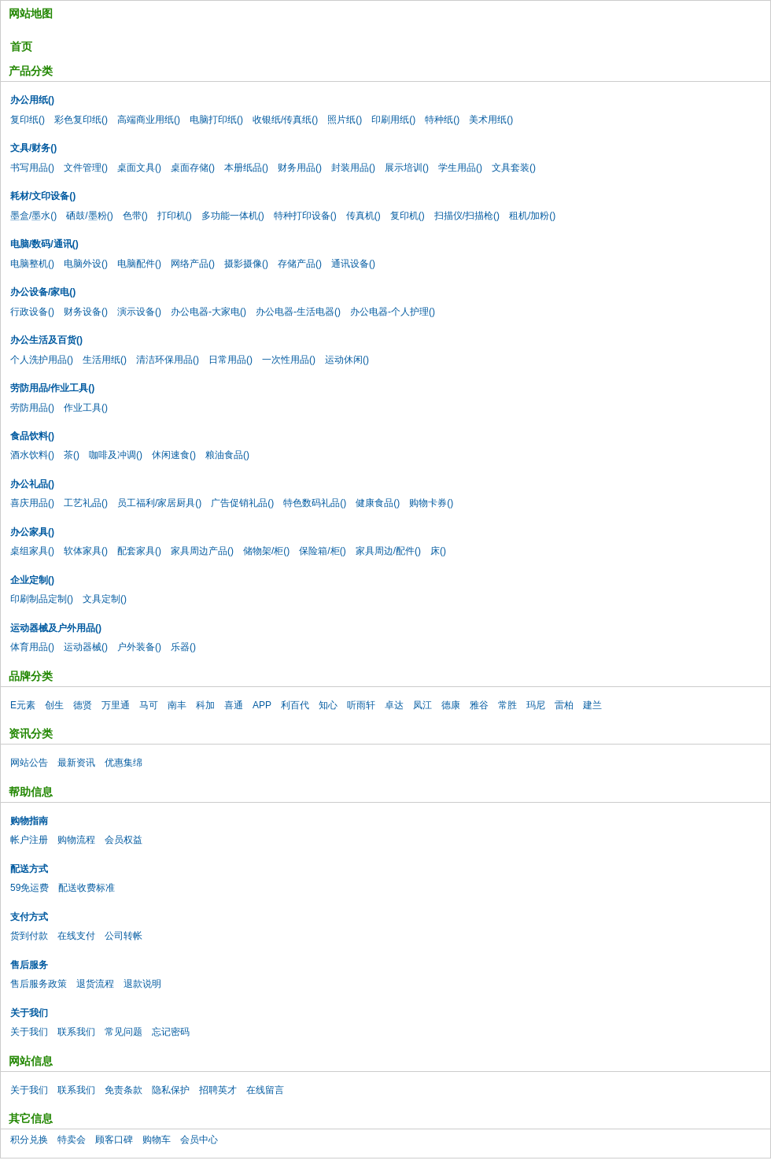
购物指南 (29, 820)
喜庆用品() (32, 502)
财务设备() (86, 311)
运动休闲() (347, 359)
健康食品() (378, 502)
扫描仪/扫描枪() (467, 215)
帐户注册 (29, 839)
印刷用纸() (393, 119)
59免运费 (29, 887)
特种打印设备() (305, 215)
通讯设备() (353, 263)
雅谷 (479, 705)
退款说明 (142, 983)
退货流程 (95, 983)
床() (438, 550)
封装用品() (353, 167)
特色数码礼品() (314, 502)
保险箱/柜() (322, 550)
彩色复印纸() (81, 119)
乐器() (183, 646)
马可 (148, 705)
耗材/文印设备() (43, 195)
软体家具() (86, 550)
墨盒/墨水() (33, 215)
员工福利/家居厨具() (159, 502)
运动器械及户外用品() (55, 628)
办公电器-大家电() (208, 311)
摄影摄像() (246, 263)
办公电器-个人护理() (392, 311)
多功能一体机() (232, 215)
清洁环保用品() (167, 359)
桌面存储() (193, 167)
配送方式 (29, 868)
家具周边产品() (202, 550)
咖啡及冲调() (115, 454)
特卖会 (71, 1139)
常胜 (507, 705)
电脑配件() (139, 263)
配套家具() (139, 550)
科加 (205, 705)
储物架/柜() (266, 550)
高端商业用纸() (148, 119)
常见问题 (123, 1031)
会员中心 (199, 1139)
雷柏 (564, 705)
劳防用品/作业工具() (52, 388)
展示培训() (407, 167)
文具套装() (514, 167)
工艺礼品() (86, 502)
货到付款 (29, 935)
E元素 (22, 705)
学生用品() (460, 167)
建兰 (592, 705)
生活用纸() (105, 359)
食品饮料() (32, 436)
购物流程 (76, 839)
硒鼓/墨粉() (89, 215)
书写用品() (32, 167)
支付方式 (29, 916)
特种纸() (442, 119)
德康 (450, 705)
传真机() (363, 215)
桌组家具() (32, 550)
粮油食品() (227, 454)
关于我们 (29, 1012)
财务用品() (300, 167)
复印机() (407, 215)
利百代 (295, 705)
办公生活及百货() (46, 340)
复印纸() (27, 119)
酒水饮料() (32, 454)
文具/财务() (33, 147)
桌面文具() (139, 167)
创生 (54, 705)
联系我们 (76, 1031)
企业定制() (32, 580)
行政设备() (32, 311)
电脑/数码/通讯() (44, 243)
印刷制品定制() (41, 598)
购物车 (156, 1139)
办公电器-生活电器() (298, 311)
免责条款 (123, 1090)
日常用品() (230, 359)
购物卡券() (431, 502)
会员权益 (123, 839)
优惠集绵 (123, 762)
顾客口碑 (114, 1139)
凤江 (422, 705)
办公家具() (32, 532)
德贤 (82, 705)
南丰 (177, 705)
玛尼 (535, 705)
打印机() (174, 215)
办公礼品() (32, 484)
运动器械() (86, 646)
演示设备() (139, 311)
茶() (71, 454)
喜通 (233, 705)
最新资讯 (76, 762)
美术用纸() (491, 119)
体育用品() (32, 646)
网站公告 (29, 762)
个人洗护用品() (41, 359)
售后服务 (29, 964)
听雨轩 (361, 705)
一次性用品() (288, 359)
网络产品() (193, 263)
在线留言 (265, 1090)
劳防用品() (32, 407)
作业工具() (86, 407)
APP (262, 705)
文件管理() (86, 167)
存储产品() (300, 263)
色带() (135, 215)
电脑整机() (32, 263)
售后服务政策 (38, 983)
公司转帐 (123, 935)
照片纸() (344, 119)
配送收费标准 (86, 887)
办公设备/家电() (43, 291)
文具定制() (105, 598)
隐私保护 (171, 1090)
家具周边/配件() (388, 550)
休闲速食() (174, 454)
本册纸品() (246, 167)
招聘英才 (218, 1090)
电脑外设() (86, 263)
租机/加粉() (532, 215)
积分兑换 (29, 1139)
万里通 (115, 705)
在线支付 (76, 935)
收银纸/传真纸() (285, 119)
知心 (328, 705)
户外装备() (139, 646)
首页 (21, 46)
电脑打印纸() (216, 119)
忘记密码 (171, 1031)
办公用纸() (32, 99)
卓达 (394, 705)
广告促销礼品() (242, 502)
